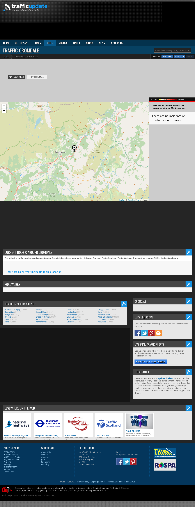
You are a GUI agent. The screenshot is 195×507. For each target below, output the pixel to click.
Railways (7, 464)
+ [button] (4, 106)
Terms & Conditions (115, 481)
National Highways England (17, 425)
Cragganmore (103, 310)
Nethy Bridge (72, 314)
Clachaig (70, 317)
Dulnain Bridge (42, 314)
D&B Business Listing (46, 495)
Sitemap (44, 454)
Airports (7, 462)
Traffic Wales (78, 425)
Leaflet (121, 200)
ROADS (37, 43)
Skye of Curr (41, 312)
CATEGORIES (9, 452)
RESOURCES (116, 43)
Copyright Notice (98, 481)
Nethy (38, 319)
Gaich (7, 319)
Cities (6, 56)
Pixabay (33, 495)
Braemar (188, 57)
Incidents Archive (11, 467)
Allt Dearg (102, 322)
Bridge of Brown (42, 317)
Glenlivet (70, 322)
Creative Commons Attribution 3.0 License (111, 488)
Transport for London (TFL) (47, 425)
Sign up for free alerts (150, 361)
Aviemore (176, 57)
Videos (7, 469)
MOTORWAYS (21, 43)
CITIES (49, 43)
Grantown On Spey (12, 310)
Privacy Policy (83, 481)
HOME (6, 43)
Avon (38, 310)
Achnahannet (41, 322)
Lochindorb (102, 319)
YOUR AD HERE (139, 423)
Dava (100, 312)
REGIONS (63, 43)
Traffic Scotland (109, 425)
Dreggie (8, 317)
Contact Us (46, 452)
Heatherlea (71, 312)
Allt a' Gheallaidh (105, 317)
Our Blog (45, 464)
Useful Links (9, 471)
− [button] (4, 110)
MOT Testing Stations (13, 457)
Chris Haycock (67, 490)
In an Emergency (11, 454)
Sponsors (45, 462)
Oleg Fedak (20, 495)
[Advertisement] (172, 21)
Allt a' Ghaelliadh (74, 319)
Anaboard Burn (104, 314)
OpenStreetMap (133, 200)
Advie (7, 322)
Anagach (8, 314)
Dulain (69, 310)
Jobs (43, 459)
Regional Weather (11, 459)
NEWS (102, 43)
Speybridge (9, 312)
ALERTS (89, 43)
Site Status (130, 481)
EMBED (76, 43)
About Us (45, 457)
